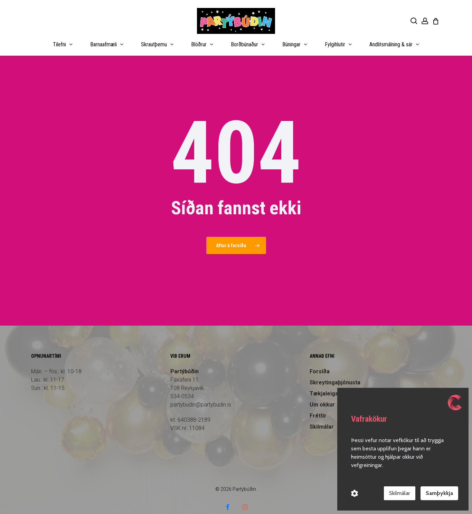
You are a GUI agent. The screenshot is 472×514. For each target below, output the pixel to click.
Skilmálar (399, 493)
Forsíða (320, 358)
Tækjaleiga (324, 380)
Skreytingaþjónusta (335, 369)
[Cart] (436, 21)
